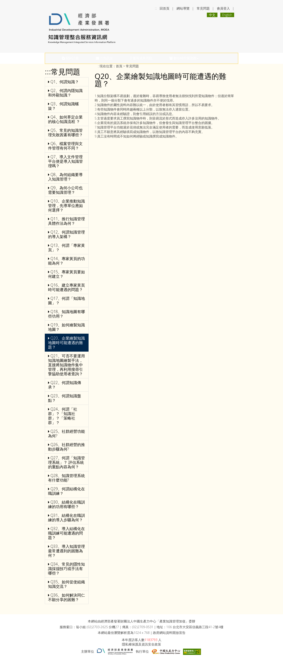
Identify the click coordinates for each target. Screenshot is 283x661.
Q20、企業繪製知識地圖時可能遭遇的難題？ (66, 342)
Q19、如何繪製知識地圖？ (66, 327)
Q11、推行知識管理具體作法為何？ (66, 221)
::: (156, 8)
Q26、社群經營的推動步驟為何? (66, 447)
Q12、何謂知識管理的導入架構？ (66, 234)
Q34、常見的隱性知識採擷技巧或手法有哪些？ (66, 568)
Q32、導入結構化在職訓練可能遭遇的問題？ (66, 533)
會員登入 (223, 8)
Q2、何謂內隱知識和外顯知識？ (65, 93)
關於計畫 (70, 58)
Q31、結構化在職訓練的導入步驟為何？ (66, 518)
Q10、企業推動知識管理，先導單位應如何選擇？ (66, 205)
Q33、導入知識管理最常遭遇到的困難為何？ (66, 551)
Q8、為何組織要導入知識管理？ (65, 177)
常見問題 (203, 8)
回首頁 (164, 8)
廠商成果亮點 (141, 58)
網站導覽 (183, 8)
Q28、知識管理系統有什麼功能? (66, 478)
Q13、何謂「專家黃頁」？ (66, 247)
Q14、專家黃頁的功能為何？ (66, 261)
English (227, 15)
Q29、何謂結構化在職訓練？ (66, 491)
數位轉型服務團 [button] (184, 58)
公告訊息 (104, 58)
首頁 (119, 66)
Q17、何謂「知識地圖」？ (66, 301)
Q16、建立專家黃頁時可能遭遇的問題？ (66, 287)
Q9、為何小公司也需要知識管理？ (65, 190)
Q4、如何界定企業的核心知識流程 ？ (65, 119)
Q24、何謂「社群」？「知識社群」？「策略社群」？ (62, 415)
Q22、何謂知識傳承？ (64, 385)
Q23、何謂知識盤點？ (64, 398)
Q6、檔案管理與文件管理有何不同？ (65, 146)
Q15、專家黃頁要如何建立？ (66, 274)
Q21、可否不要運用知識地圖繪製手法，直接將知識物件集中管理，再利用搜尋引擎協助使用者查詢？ (66, 364)
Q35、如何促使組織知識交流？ (66, 584)
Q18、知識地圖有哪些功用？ (66, 314)
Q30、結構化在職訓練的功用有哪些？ (66, 504)
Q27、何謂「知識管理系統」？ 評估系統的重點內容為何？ (66, 462)
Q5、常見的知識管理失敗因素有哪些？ (65, 132)
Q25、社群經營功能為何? (66, 433)
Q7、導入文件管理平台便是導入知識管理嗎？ (65, 161)
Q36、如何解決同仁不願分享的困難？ (66, 597)
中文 (212, 15)
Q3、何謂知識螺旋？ (63, 106)
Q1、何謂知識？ (63, 81)
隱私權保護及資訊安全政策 (141, 644)
